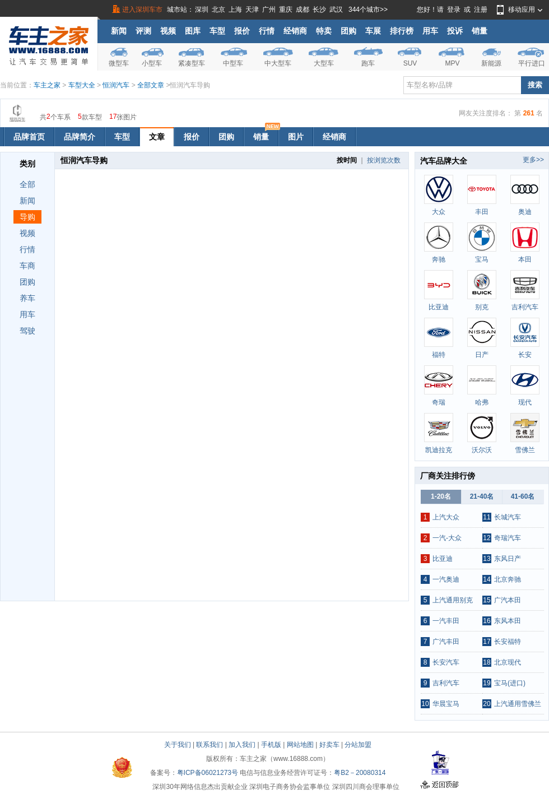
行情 (266, 30)
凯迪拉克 (438, 450)
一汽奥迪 (445, 579)
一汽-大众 (447, 538)
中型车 (233, 63)
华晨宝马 (445, 704)
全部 (27, 184)
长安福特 (507, 642)
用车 (430, 30)
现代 (525, 402)
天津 (252, 9)
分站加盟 (358, 745)
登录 (453, 9)
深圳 (201, 9)
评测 (143, 30)
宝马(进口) (509, 683)
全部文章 (151, 85)
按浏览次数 (384, 160)
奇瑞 (438, 402)
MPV (452, 63)
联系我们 (209, 745)
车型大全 (81, 85)
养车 (27, 298)
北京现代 (507, 662)
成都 (302, 9)
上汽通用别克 (452, 600)
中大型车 (277, 63)
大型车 (324, 63)
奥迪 (525, 212)
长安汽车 (445, 662)
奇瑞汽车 (507, 538)
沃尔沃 (482, 450)
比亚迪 (439, 307)
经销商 (295, 30)
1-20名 (441, 496)
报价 (242, 30)
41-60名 (523, 496)
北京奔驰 (507, 579)
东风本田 (507, 621)
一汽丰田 (445, 621)
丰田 (481, 212)
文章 (157, 136)
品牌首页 (29, 136)
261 (528, 113)
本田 (525, 259)
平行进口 (531, 63)
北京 (218, 9)
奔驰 (438, 259)
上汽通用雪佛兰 (517, 704)
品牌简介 (79, 136)
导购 (27, 216)
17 (113, 116)
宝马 (481, 259)
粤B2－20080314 (359, 773)
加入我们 (242, 745)
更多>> (533, 160)
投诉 (455, 30)
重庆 (285, 9)
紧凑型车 (191, 63)
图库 (193, 30)
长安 (525, 355)
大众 (438, 212)
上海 (235, 9)
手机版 (271, 745)
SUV (410, 63)
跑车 (368, 63)
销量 (479, 30)
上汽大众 (445, 517)
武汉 (336, 9)
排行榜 (401, 30)
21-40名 (482, 496)
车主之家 (47, 85)
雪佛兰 (525, 450)
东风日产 (507, 559)
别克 (481, 307)
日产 (481, 355)
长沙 (319, 9)
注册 (480, 9)
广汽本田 (507, 600)
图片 (296, 136)
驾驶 (27, 330)
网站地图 (300, 745)
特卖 (324, 30)
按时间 (347, 160)
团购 (348, 30)
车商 (27, 265)
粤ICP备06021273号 (207, 773)
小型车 (152, 63)
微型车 (119, 63)
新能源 (491, 63)
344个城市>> (368, 9)
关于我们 (177, 745)
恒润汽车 (116, 85)
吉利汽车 (524, 307)
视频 (168, 30)
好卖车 (329, 745)
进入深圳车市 (142, 9)
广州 (269, 9)
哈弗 (481, 402)
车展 (373, 30)
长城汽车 (507, 517)
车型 (217, 30)
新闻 (119, 30)
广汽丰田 (445, 642)
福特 (438, 355)
